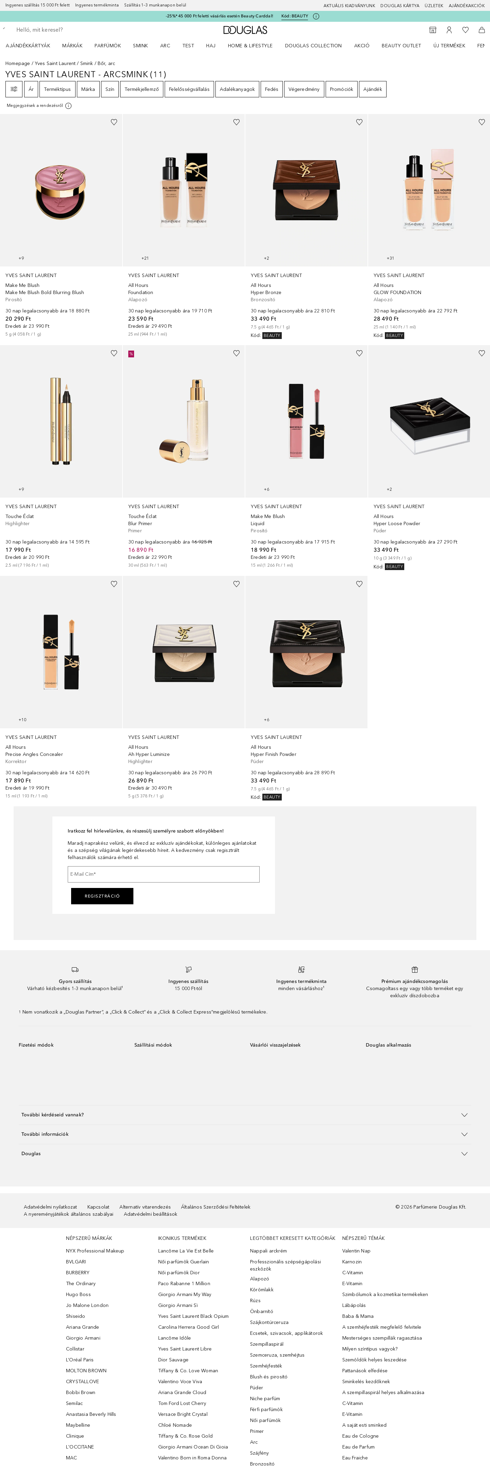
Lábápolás (354, 1305)
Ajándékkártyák (28, 46)
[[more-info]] (39, 106)
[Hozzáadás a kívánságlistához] (114, 122)
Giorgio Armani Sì (178, 1305)
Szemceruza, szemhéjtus (277, 1355)
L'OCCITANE (80, 1447)
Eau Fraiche (355, 1458)
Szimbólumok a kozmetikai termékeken (385, 1294)
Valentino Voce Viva (180, 1382)
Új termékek (450, 46)
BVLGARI (76, 1262)
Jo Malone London (87, 1305)
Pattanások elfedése (365, 1371)
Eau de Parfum (358, 1447)
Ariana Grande (82, 1327)
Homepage (17, 63)
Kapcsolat (98, 1207)
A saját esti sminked (364, 1425)
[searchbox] (66, 29)
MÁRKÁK (72, 46)
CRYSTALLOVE (82, 1382)
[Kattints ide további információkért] (316, 16)
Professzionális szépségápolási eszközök (285, 1265)
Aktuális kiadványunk (349, 5)
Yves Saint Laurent (55, 63)
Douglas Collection (313, 46)
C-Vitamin (352, 1273)
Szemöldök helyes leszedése (374, 1360)
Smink (140, 46)
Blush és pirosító (269, 1377)
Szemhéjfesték (266, 1366)
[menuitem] (32, 46)
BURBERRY (78, 1273)
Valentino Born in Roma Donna (192, 1458)
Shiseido (75, 1316)
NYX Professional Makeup (95, 1251)
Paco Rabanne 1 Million (184, 1284)
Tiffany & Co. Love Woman (188, 1371)
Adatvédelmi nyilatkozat (50, 1207)
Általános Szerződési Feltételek (215, 1207)
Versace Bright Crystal (183, 1414)
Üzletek (434, 5)
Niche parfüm (265, 1399)
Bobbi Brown (80, 1392)
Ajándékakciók (467, 5)
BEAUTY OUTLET (401, 46)
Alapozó (259, 1279)
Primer (257, 1431)
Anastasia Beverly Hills (91, 1414)
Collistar (75, 1349)
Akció (362, 46)
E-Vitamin (352, 1284)
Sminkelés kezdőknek (366, 1382)
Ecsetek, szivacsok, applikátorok (286, 1333)
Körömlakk (262, 1290)
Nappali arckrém (268, 1251)
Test (188, 46)
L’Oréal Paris (80, 1360)
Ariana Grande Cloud (182, 1392)
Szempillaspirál (266, 1344)
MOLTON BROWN (86, 1371)
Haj (211, 46)
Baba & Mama (358, 1316)
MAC (71, 1458)
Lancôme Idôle (174, 1338)
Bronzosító (262, 1464)
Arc (165, 46)
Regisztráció (102, 896)
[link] (61, 226)
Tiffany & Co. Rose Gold (185, 1436)
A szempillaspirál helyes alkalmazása (383, 1392)
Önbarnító (261, 1311)
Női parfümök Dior (179, 1273)
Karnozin (352, 1262)
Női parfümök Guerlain (183, 1262)
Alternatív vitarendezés (145, 1207)
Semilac (74, 1403)
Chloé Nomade (175, 1425)
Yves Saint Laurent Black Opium (193, 1316)
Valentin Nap (356, 1251)
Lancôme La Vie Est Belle (186, 1251)
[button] (245, 1115)
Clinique (75, 1436)
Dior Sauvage (173, 1360)
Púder (256, 1388)
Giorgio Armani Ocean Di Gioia (193, 1447)
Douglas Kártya (399, 5)
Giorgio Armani (83, 1338)
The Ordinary (81, 1284)
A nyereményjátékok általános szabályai (69, 1214)
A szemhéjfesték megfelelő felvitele (382, 1327)
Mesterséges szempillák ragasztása (382, 1338)
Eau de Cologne (360, 1436)
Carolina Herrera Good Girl (188, 1327)
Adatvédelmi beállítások (151, 1214)
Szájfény (259, 1453)
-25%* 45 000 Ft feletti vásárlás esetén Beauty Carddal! (219, 16)
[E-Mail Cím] (164, 874)
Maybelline (78, 1425)
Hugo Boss (78, 1294)
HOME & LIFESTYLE (250, 46)
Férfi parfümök (266, 1409)
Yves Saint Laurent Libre (185, 1349)
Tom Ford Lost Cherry (182, 1403)
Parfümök (108, 46)
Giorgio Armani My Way (185, 1294)
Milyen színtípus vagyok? (370, 1349)
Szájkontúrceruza (269, 1322)
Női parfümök (265, 1420)
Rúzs (255, 1301)
